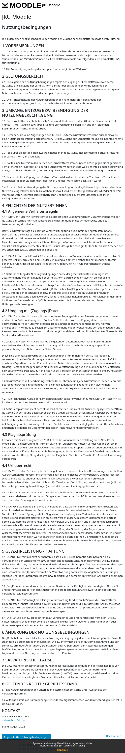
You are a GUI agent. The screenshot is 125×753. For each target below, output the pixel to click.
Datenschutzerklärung (74, 745)
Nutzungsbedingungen (51, 745)
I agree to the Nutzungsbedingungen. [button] (26, 737)
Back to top (114, 736)
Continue (62, 749)
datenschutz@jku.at (13, 720)
